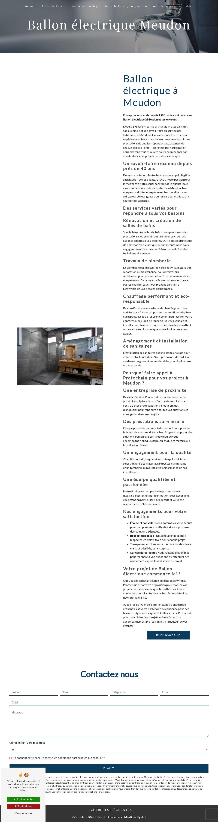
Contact (187, 6)
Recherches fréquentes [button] (109, 810)
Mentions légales (135, 817)
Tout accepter (23, 799)
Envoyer (109, 768)
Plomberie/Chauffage (84, 6)
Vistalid (80, 817)
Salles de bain (52, 6)
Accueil (30, 6)
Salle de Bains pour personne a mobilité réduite (140, 6)
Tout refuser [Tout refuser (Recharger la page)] (23, 806)
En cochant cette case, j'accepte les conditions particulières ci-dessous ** (59, 758)
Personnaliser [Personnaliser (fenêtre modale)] (23, 813)
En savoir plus (168, 635)
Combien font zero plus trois (27, 742)
